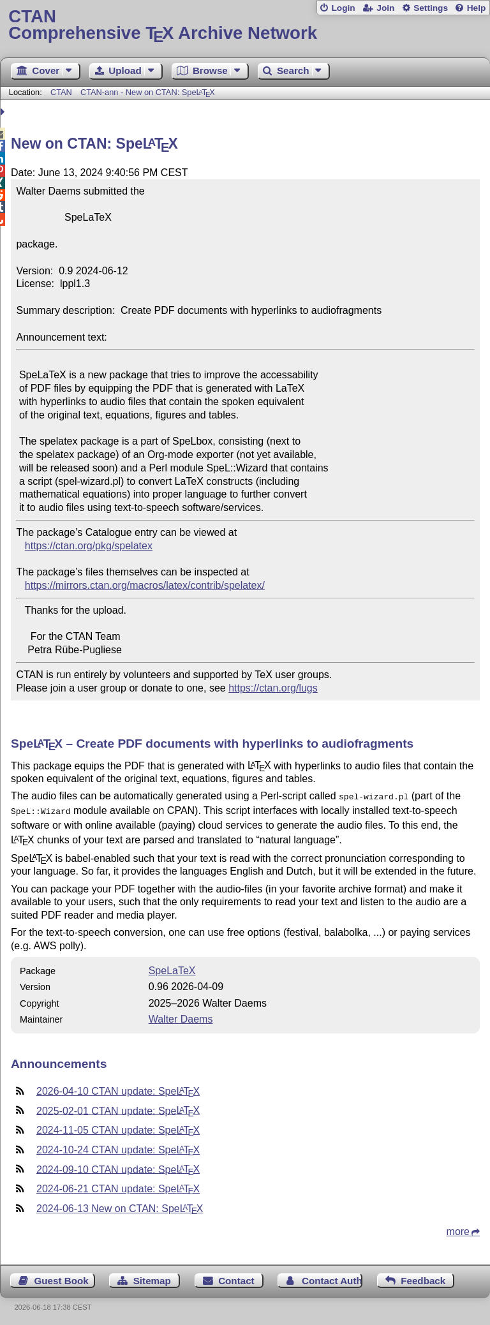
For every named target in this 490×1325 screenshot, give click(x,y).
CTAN (61, 92)
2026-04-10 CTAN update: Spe (118, 1088)
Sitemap (152, 1278)
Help (476, 8)
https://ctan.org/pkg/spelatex (88, 545)
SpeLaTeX (172, 968)
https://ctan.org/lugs (273, 688)
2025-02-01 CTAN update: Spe (118, 1107)
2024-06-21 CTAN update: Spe (118, 1186)
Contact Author (332, 1278)
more (458, 1229)
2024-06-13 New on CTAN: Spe (119, 1206)
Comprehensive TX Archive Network (244, 25)
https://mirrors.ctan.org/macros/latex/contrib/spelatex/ (145, 585)
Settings (430, 8)
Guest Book (61, 1278)
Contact (236, 1278)
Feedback (423, 1278)
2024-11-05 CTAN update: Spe (118, 1127)
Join (385, 8)
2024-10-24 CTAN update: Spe (118, 1147)
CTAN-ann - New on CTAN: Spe (147, 92)
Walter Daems (181, 1016)
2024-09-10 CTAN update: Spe (118, 1166)
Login (343, 8)
